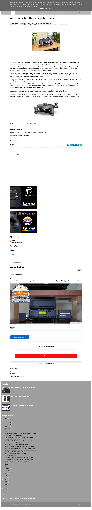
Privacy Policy (5, 370)
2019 (5, 486)
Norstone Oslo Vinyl (10, 459)
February (7, 473)
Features (4, 249)
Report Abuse (5, 241)
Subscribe (46, 359)
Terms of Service (5, 371)
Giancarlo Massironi (8, 237)
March (7, 471)
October (7, 429)
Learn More (43, 9)
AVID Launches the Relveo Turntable (15, 457)
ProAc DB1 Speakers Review (20, 400)
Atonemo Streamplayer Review (11, 273)
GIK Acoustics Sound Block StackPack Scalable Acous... (20, 451)
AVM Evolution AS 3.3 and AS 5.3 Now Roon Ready (19, 462)
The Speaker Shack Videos (8, 257)
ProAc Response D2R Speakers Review (23, 391)
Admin (4, 235)
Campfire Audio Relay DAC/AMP (14, 455)
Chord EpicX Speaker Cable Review (22, 408)
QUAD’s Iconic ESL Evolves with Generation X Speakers (20, 444)
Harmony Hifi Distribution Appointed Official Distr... (19, 460)
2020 (5, 484)
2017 (5, 488)
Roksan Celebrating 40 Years (13, 442)
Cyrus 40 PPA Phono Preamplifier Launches (17, 464)
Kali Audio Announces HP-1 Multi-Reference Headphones (21, 437)
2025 (5, 424)
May (6, 468)
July (6, 435)
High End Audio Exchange (8, 379)
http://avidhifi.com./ (9, 135)
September (8, 431)
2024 (5, 477)
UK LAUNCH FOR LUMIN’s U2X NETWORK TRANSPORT (21, 453)
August (7, 433)
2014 (5, 491)
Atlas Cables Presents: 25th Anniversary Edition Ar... (19, 440)
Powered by (46, 366)
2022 (5, 480)
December (8, 426)
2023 (5, 479)
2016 (5, 490)
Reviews (4, 254)
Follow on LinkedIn (10, 340)
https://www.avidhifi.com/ (25, 62)
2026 (5, 422)
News (2, 140)
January (7, 475)
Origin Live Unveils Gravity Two (14, 438)
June (6, 466)
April (6, 469)
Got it (51, 9)
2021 (5, 482)
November (8, 427)
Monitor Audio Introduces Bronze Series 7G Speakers (20, 449)
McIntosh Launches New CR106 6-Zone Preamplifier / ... (20, 446)
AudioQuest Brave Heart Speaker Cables (16, 448)
